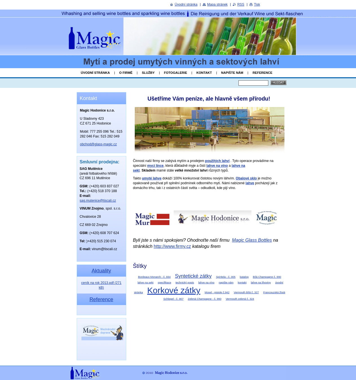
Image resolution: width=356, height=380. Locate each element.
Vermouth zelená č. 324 (240, 298)
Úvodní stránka (95, 72)
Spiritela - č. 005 (225, 276)
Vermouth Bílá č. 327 (246, 292)
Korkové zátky (173, 290)
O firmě (125, 72)
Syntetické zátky (193, 276)
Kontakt (204, 72)
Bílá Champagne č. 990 (267, 276)
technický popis (185, 282)
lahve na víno (206, 282)
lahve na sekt (146, 282)
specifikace (164, 282)
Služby (148, 72)
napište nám (226, 282)
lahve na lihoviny (261, 282)
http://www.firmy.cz (172, 246)
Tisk (257, 4)
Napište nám (232, 72)
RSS (240, 4)
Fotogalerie (175, 72)
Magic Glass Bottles (252, 240)
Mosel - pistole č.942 (217, 292)
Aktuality (101, 271)
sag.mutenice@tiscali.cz (98, 201)
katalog (244, 276)
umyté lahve (152, 178)
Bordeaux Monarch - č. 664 (154, 276)
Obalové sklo (246, 178)
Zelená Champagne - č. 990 (204, 298)
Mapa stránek (217, 4)
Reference (262, 72)
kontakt (242, 282)
